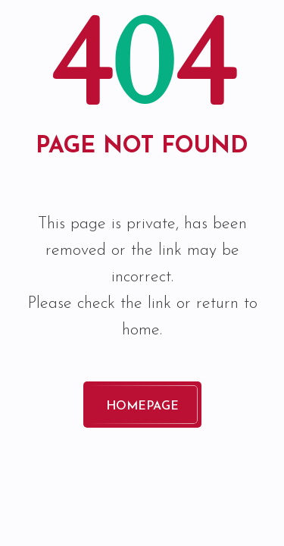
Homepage (142, 406)
